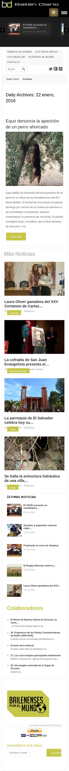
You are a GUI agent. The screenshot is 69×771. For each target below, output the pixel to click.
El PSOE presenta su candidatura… (35, 507)
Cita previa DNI (16, 57)
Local (13, 429)
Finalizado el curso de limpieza (41, 545)
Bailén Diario (12, 79)
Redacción (29, 311)
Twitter (50, 69)
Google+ (60, 69)
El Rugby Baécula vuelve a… (40, 565)
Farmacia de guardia (19, 52)
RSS (53, 12)
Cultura (14, 313)
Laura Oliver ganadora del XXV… (42, 585)
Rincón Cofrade (18, 371)
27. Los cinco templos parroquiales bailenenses (36, 655)
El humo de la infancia (22, 645)
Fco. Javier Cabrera (33, 369)
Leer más (16, 236)
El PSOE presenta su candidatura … (35, 26)
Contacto (13, 62)
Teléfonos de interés (41, 57)
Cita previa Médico (46, 52)
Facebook (55, 69)
